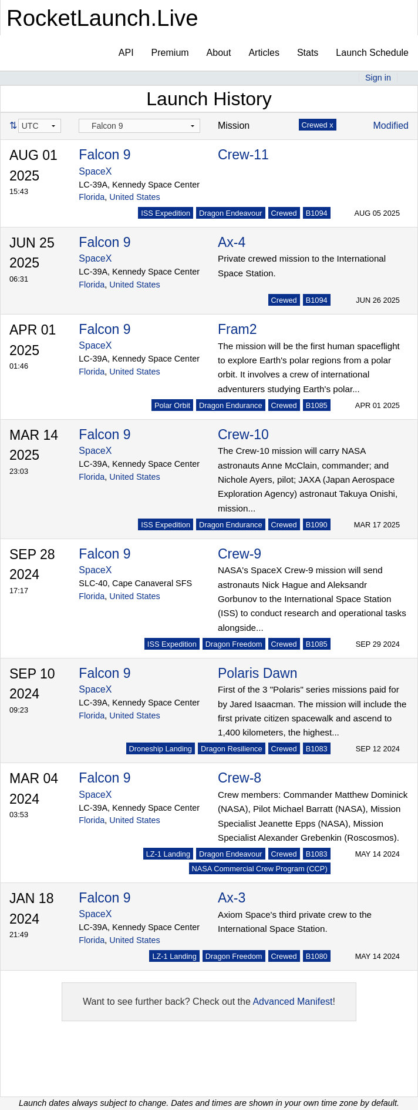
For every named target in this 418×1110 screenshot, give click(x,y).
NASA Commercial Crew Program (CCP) (260, 868)
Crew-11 (243, 154)
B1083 (317, 748)
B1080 (317, 956)
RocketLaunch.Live (102, 18)
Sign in (378, 77)
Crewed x (317, 125)
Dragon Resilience (231, 748)
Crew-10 (243, 434)
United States (134, 197)
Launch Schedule (372, 53)
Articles (263, 53)
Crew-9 (239, 553)
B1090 (317, 524)
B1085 (317, 405)
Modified (391, 126)
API (126, 53)
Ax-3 (231, 897)
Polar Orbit (172, 405)
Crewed (284, 213)
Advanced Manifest (292, 1002)
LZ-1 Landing (168, 854)
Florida (92, 197)
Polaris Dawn (258, 673)
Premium (170, 53)
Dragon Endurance (230, 405)
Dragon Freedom (233, 644)
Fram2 (237, 329)
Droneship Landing (160, 748)
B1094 (317, 213)
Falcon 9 (104, 154)
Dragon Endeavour (230, 213)
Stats (307, 53)
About (219, 53)
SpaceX (95, 171)
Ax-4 (231, 242)
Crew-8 (239, 777)
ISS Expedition (165, 213)
